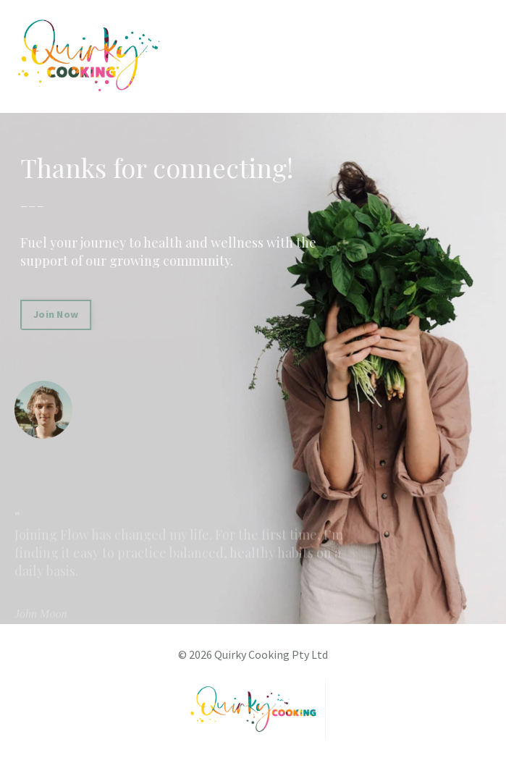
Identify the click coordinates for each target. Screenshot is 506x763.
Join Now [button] (57, 314)
